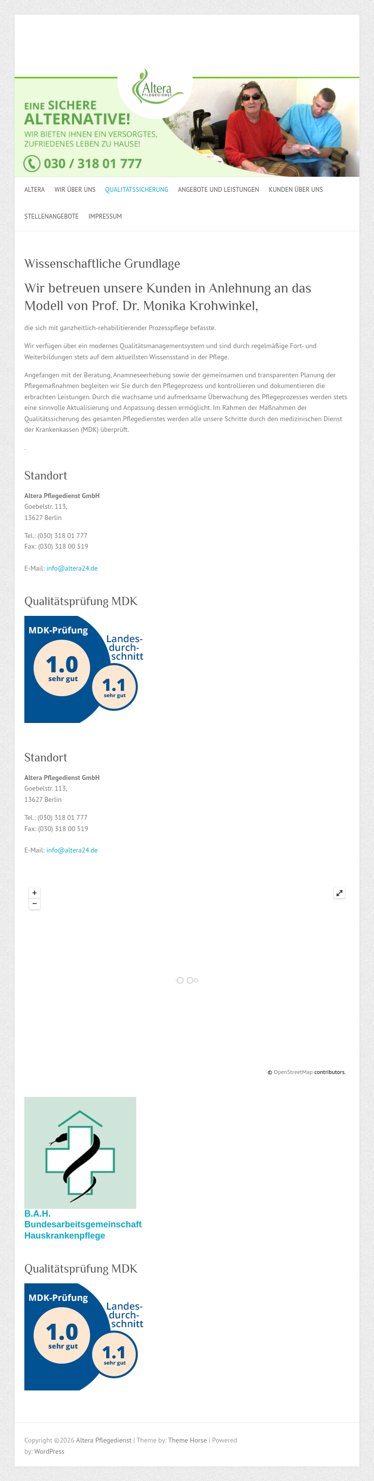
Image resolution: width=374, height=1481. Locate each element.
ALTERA (34, 189)
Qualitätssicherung (136, 189)
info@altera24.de (71, 568)
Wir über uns (75, 189)
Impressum (105, 216)
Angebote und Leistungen (218, 189)
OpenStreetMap (293, 1071)
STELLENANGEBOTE (51, 216)
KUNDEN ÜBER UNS (296, 189)
